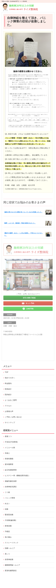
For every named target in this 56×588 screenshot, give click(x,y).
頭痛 (6, 509)
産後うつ (8, 436)
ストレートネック (11, 542)
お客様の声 (9, 411)
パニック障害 (10, 498)
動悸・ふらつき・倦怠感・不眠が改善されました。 (20, 223)
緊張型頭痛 (9, 515)
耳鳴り (7, 453)
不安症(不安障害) (11, 442)
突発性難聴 (9, 459)
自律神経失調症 (11, 487)
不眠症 (7, 531)
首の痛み (8, 537)
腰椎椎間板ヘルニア (12, 565)
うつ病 (7, 492)
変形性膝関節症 (11, 570)
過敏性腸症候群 (11, 481)
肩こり (7, 554)
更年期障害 (9, 464)
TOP (6, 372)
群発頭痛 (8, 526)
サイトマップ (10, 422)
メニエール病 (10, 447)
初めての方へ (10, 378)
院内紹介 (8, 394)
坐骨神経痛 (9, 559)
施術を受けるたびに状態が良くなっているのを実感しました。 (23, 212)
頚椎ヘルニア (10, 548)
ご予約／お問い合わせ (13, 417)
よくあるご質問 (11, 400)
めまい (7, 503)
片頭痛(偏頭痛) (10, 520)
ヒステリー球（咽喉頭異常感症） (17, 475)
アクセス (8, 406)
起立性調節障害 (11, 470)
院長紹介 (8, 389)
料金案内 (8, 383)
